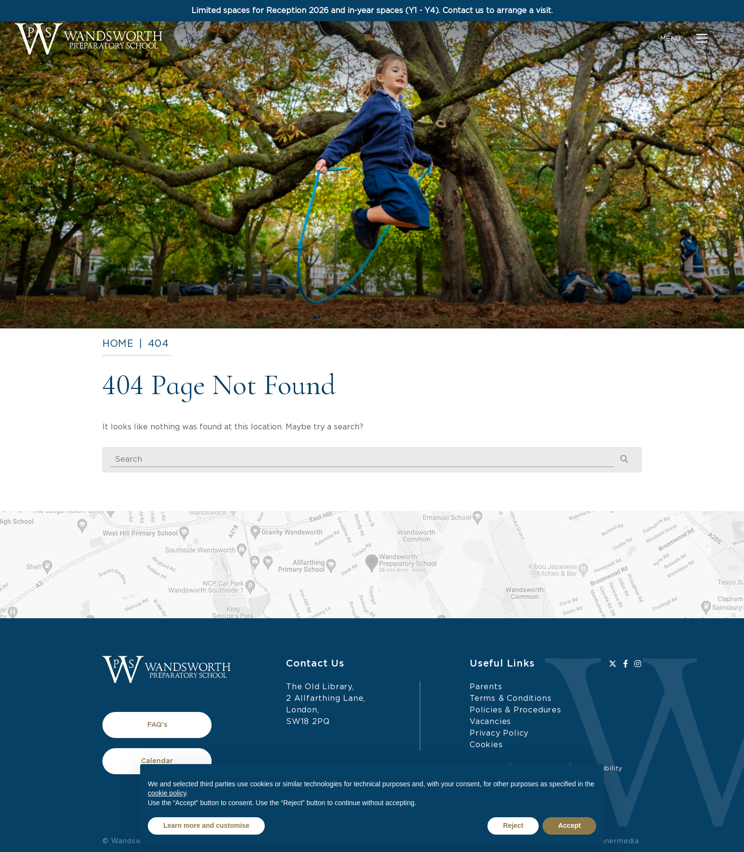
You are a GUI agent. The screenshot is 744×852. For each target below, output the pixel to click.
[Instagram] (638, 664)
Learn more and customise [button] (206, 825)
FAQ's (157, 725)
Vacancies (490, 721)
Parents (486, 687)
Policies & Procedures (515, 710)
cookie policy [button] (167, 793)
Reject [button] (513, 825)
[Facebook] (626, 664)
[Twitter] (613, 664)
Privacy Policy (499, 733)
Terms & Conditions (510, 698)
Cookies (486, 745)
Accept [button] (569, 825)
